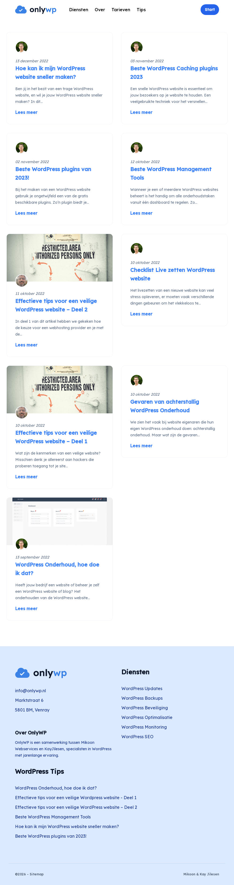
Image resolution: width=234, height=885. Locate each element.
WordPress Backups (142, 698)
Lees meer (26, 112)
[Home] (35, 9)
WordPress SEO (137, 736)
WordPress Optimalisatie (146, 717)
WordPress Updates (141, 688)
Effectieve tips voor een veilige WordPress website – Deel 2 (76, 807)
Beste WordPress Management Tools (53, 816)
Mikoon (189, 874)
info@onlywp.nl (30, 690)
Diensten (78, 9)
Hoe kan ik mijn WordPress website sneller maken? (67, 826)
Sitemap (37, 874)
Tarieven (121, 9)
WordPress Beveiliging (144, 707)
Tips (141, 9)
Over (100, 9)
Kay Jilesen (209, 874)
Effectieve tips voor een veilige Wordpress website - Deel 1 (75, 797)
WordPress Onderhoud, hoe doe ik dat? (56, 788)
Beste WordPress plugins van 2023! (50, 836)
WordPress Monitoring (144, 727)
